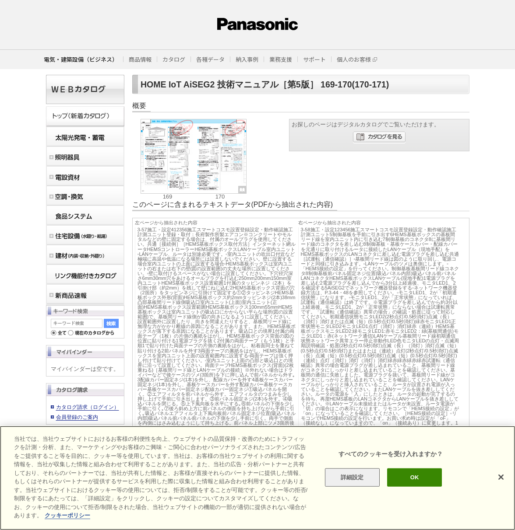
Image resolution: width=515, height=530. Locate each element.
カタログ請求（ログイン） (87, 407)
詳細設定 (352, 477)
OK (414, 477)
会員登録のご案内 (77, 417)
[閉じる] (501, 477)
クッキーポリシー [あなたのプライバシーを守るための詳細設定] (67, 515)
